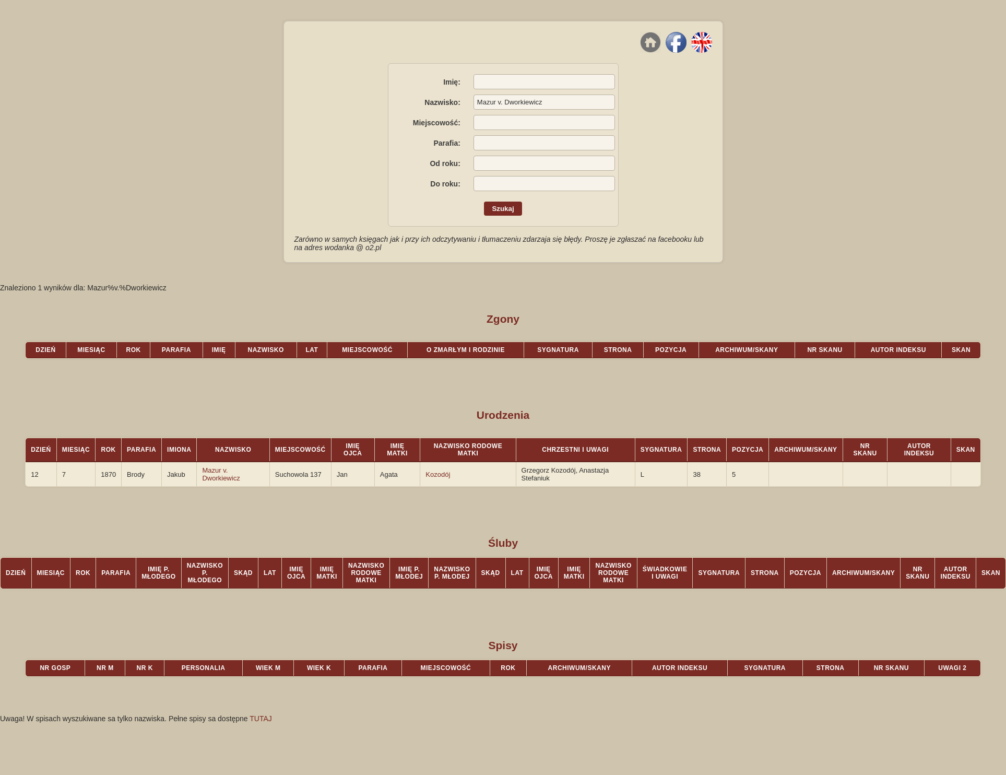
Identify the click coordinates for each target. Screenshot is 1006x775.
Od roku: (445, 163)
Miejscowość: (436, 123)
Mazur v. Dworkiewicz (221, 474)
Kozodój (437, 474)
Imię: (451, 82)
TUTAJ (261, 718)
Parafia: (446, 143)
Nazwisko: (442, 102)
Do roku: (445, 184)
